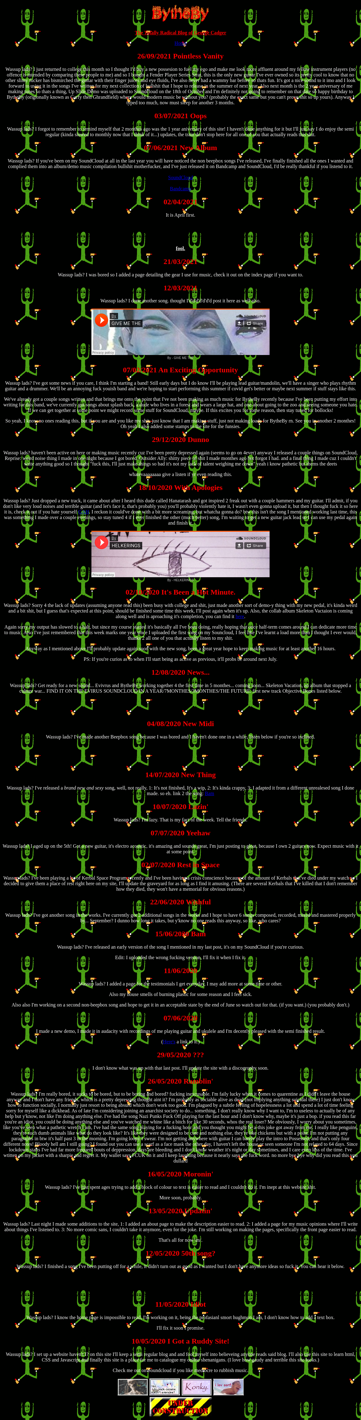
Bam (209, 793)
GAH (83, 511)
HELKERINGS (184, 580)
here (240, 616)
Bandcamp (180, 188)
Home (180, 43)
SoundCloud (180, 177)
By (169, 358)
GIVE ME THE (184, 358)
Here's (169, 1041)
